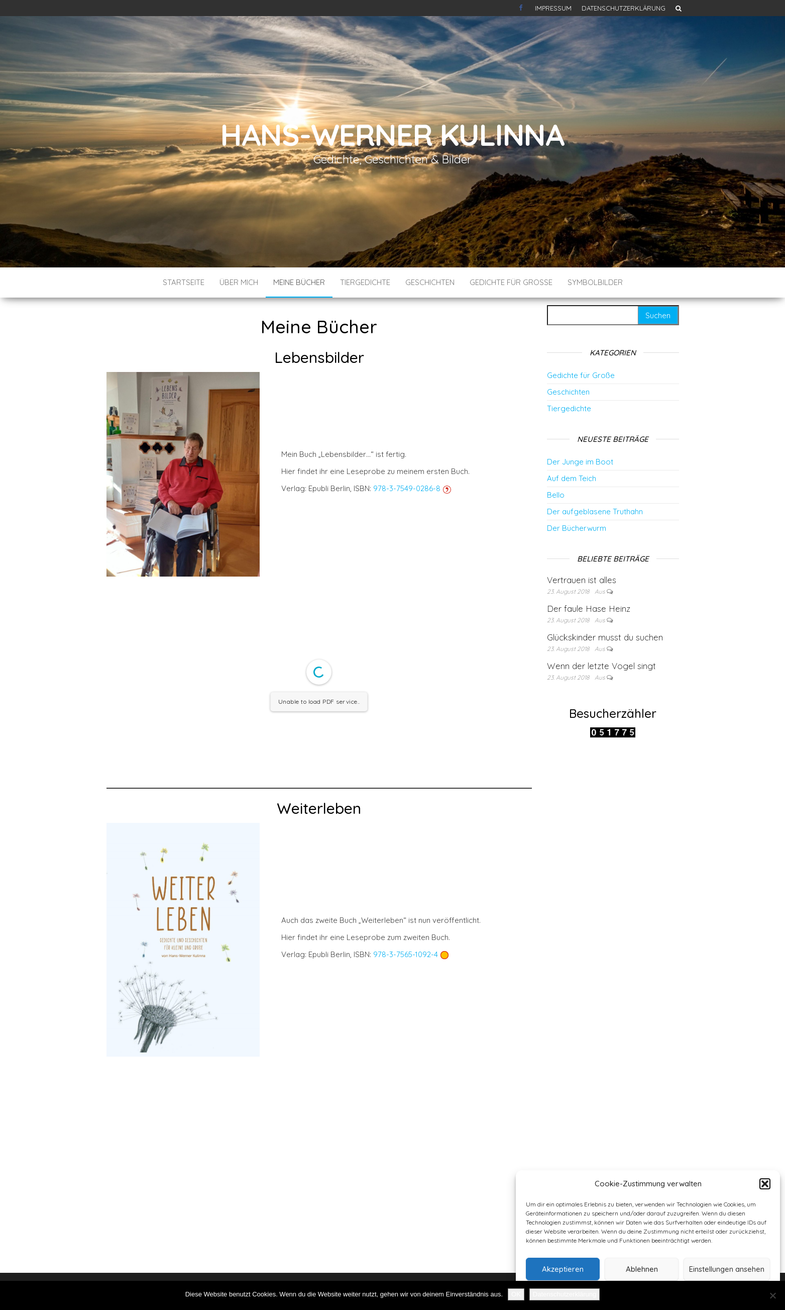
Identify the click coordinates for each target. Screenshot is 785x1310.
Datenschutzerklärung (623, 8)
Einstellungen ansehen (726, 1269)
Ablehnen (642, 1269)
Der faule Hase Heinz (588, 608)
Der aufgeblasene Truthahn (595, 511)
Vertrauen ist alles (581, 580)
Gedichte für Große (511, 282)
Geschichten (430, 282)
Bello (556, 495)
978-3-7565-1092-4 (405, 954)
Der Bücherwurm (576, 528)
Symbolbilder (595, 282)
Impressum (553, 8)
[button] (765, 1184)
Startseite (183, 282)
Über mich (238, 282)
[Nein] (772, 1295)
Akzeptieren (563, 1269)
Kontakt (522, 8)
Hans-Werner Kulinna (392, 134)
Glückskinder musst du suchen (605, 637)
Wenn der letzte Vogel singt (601, 666)
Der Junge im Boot (580, 461)
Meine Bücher (299, 282)
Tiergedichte (365, 282)
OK (516, 1294)
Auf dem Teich (571, 478)
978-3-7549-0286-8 (406, 488)
